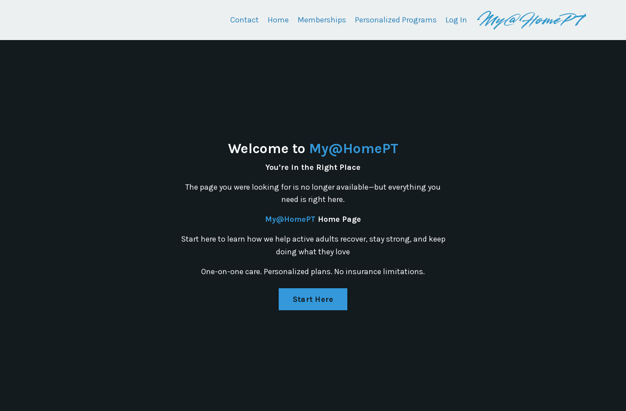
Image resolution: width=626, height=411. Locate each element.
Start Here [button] (313, 299)
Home (278, 20)
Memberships (322, 20)
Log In (456, 20)
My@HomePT (353, 148)
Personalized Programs (396, 20)
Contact (244, 20)
